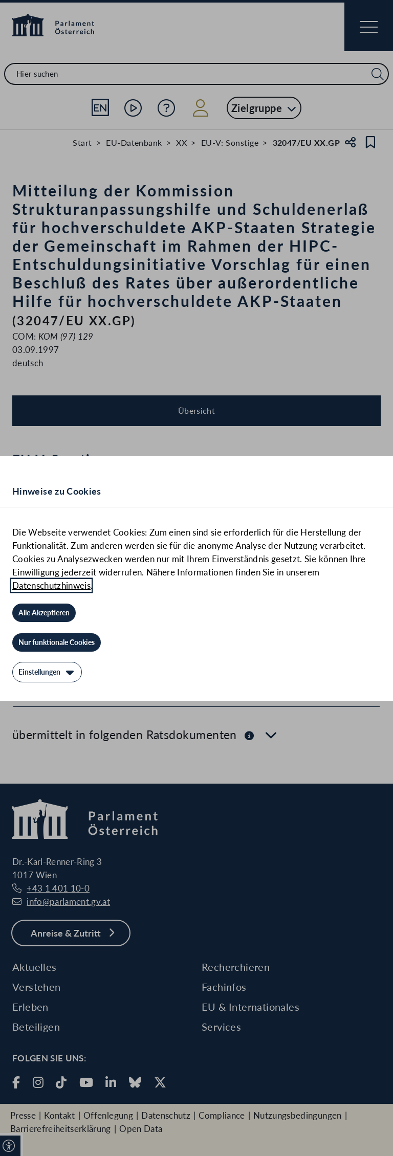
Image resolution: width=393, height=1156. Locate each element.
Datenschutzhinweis (51, 585)
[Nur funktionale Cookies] (56, 642)
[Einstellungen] (47, 672)
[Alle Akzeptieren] (44, 613)
